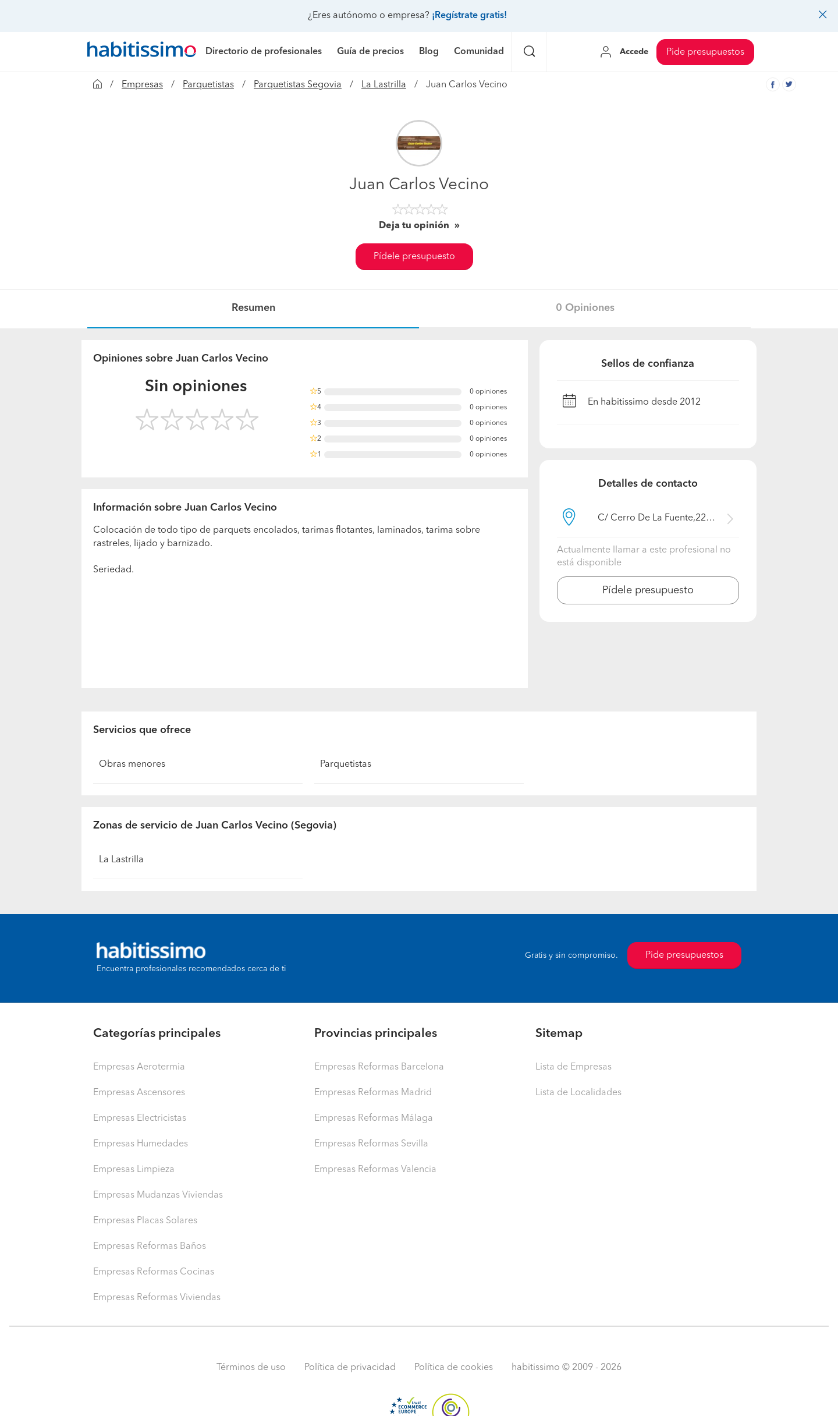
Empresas (142, 85)
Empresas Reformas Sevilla (371, 1144)
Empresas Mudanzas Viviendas (158, 1195)
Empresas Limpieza (134, 1169)
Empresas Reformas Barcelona (379, 1067)
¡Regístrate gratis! (469, 15)
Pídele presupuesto (414, 256)
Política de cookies (453, 1367)
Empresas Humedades (140, 1144)
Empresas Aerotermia (139, 1067)
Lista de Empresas (573, 1067)
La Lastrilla (383, 85)
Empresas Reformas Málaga (373, 1118)
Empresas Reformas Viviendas (157, 1297)
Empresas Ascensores (139, 1093)
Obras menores (132, 764)
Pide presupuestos (705, 52)
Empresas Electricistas (139, 1118)
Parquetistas (208, 85)
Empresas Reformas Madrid (373, 1093)
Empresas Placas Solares (145, 1221)
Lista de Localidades (578, 1093)
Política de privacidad (350, 1367)
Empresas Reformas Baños (149, 1246)
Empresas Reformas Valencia (375, 1169)
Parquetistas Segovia (298, 85)
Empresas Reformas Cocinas (153, 1272)
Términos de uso (251, 1367)
